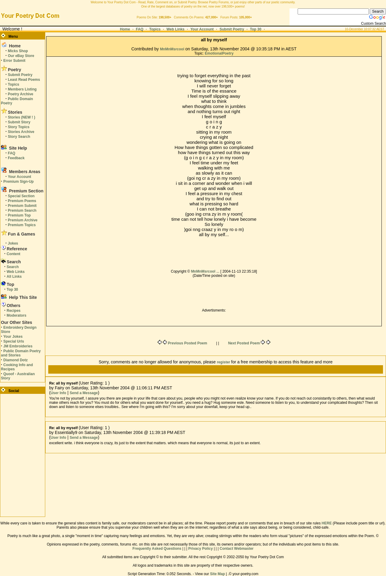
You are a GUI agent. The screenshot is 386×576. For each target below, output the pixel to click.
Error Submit (14, 61)
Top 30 (255, 29)
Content (13, 254)
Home (125, 29)
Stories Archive (21, 132)
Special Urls (13, 341)
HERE (327, 523)
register (224, 362)
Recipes (14, 311)
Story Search (19, 137)
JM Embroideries (18, 346)
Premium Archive (22, 220)
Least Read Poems (24, 80)
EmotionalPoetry (219, 53)
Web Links (175, 29)
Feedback (16, 158)
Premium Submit (22, 206)
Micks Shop (18, 51)
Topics (155, 29)
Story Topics (19, 127)
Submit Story (19, 122)
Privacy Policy (200, 548)
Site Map (217, 574)
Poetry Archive (20, 94)
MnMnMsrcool (172, 49)
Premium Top (19, 215)
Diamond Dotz (15, 360)
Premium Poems (22, 201)
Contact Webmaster (236, 548)
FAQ (140, 29)
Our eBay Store (21, 56)
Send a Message (84, 393)
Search (13, 267)
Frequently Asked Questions (156, 548)
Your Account (202, 29)
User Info (58, 393)
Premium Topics (22, 225)
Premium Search (22, 210)
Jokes (13, 243)
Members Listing (22, 89)
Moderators (16, 315)
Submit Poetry (232, 29)
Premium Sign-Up (18, 181)
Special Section (21, 196)
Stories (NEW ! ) (21, 117)
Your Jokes (13, 336)
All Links (14, 276)
